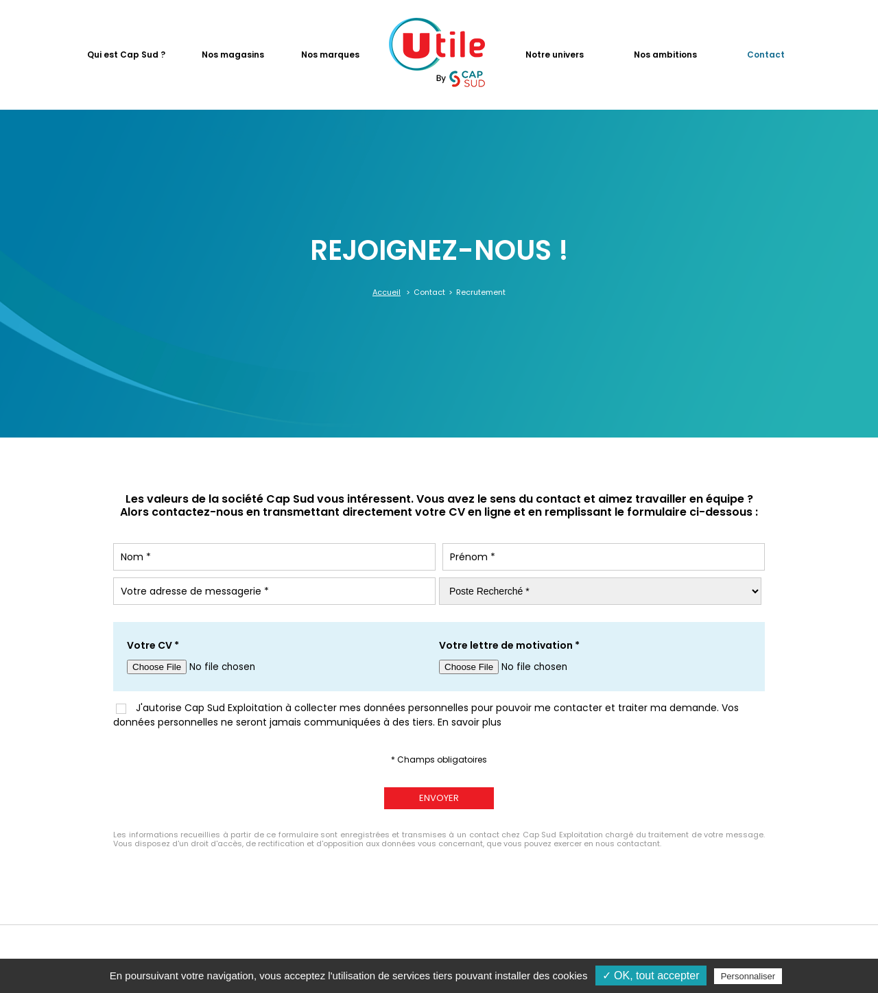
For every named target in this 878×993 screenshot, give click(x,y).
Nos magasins (233, 54)
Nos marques (330, 54)
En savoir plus (469, 722)
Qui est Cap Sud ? (126, 54)
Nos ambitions (665, 54)
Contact (766, 54)
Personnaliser (748, 976)
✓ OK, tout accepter (651, 975)
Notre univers (554, 54)
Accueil (386, 292)
